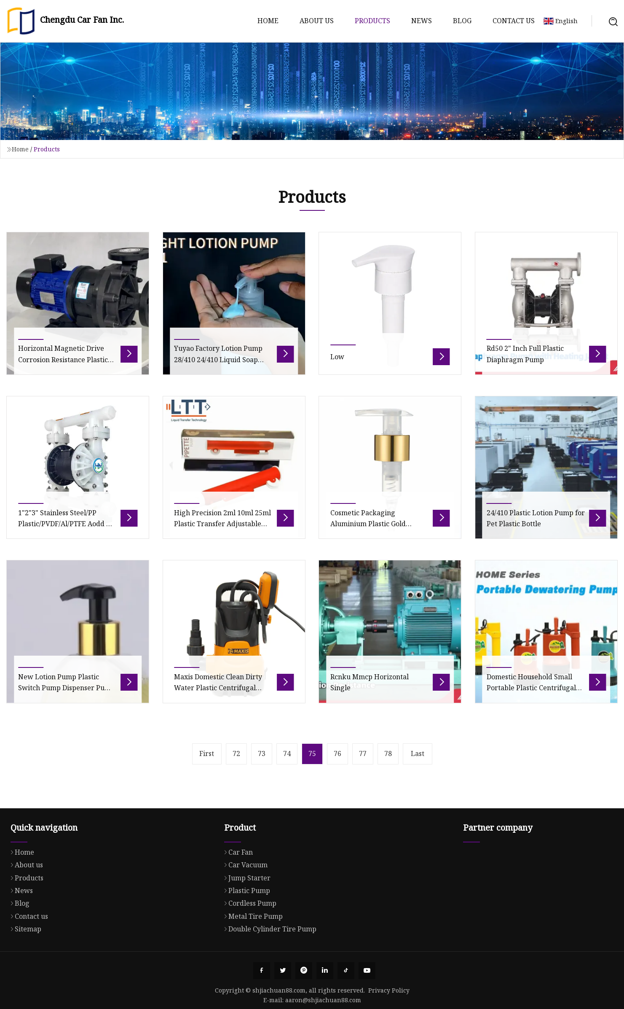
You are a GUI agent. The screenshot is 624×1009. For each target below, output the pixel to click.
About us (317, 20)
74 (287, 753)
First (206, 753)
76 (337, 753)
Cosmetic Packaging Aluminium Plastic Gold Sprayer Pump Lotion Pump (375, 536)
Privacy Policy (389, 990)
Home (268, 20)
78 (388, 753)
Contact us (514, 20)
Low (337, 369)
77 (363, 753)
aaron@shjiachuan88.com (323, 1000)
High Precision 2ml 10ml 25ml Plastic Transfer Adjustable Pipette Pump (222, 536)
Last (417, 753)
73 (261, 753)
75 (312, 753)
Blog (462, 20)
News (421, 20)
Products (372, 20)
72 (236, 753)
